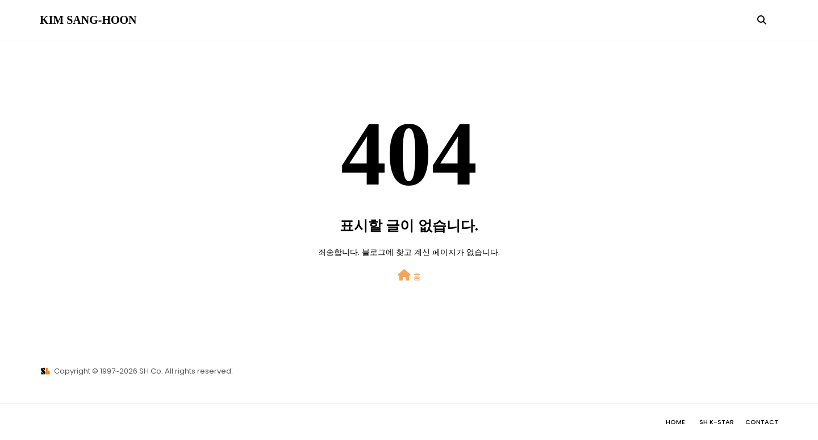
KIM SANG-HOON (88, 20)
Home (675, 421)
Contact (761, 421)
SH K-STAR (716, 421)
